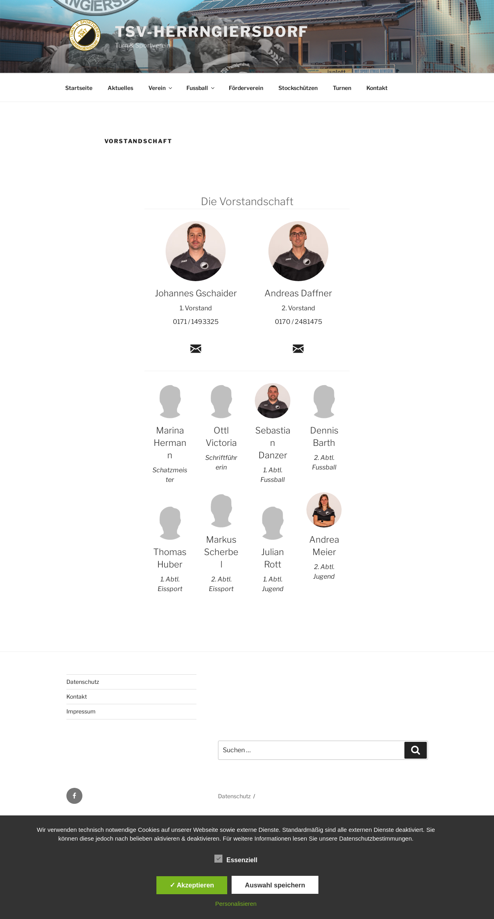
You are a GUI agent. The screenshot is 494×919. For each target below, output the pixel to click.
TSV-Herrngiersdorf (212, 31)
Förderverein (246, 87)
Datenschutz (82, 681)
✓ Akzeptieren (192, 885)
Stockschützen (298, 87)
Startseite (78, 87)
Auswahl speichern (275, 885)
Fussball (201, 87)
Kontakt (377, 87)
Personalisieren (235, 903)
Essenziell (235, 858)
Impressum (81, 711)
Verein (160, 87)
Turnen (342, 87)
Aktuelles (120, 87)
